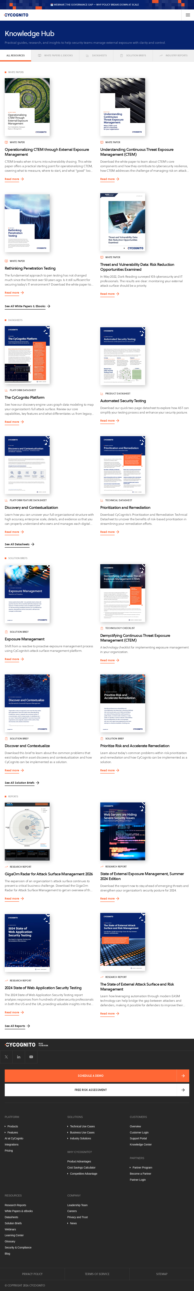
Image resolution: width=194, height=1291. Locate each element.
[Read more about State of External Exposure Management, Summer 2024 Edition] (144, 831)
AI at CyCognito (14, 1138)
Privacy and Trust (77, 1217)
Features (12, 1132)
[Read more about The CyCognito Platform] (49, 355)
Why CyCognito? (79, 1152)
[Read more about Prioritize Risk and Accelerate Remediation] (144, 703)
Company (74, 1195)
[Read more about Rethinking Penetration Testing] (49, 223)
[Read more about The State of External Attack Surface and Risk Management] (144, 942)
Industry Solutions (80, 1138)
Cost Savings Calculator (81, 1167)
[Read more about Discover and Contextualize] (49, 703)
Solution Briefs (133, 55)
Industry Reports (173, 55)
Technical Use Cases (82, 1126)
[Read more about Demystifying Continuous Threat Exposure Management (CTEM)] (144, 593)
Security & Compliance (18, 1247)
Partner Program (142, 1167)
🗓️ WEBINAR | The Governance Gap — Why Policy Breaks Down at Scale (94, 4)
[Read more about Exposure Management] (49, 594)
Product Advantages (79, 1161)
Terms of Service (97, 1274)
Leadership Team (77, 1205)
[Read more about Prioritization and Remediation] (144, 465)
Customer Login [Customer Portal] (139, 1132)
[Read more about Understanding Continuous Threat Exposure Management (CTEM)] (144, 107)
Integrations (12, 1144)
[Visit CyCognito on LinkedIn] (18, 1057)
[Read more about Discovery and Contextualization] (49, 465)
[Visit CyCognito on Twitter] (6, 1057)
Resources (13, 1195)
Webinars (10, 1229)
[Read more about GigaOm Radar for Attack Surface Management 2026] (49, 832)
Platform (12, 1117)
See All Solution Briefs (19, 783)
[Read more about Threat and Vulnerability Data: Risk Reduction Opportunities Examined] (144, 222)
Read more (12, 179)
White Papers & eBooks (55, 55)
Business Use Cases (82, 1132)
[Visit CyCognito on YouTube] (31, 1057)
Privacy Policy (32, 1274)
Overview (135, 1126)
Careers (72, 1211)
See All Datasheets (17, 544)
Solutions (75, 1117)
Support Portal (138, 1138)
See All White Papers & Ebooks (25, 306)
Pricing (9, 1150)
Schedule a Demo (91, 1076)
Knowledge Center (141, 1144)
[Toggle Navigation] (187, 14)
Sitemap (161, 1274)
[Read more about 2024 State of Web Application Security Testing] (49, 943)
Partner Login (138, 1179)
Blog (7, 1253)
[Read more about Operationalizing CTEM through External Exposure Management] (49, 107)
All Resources (15, 55)
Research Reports (15, 1205)
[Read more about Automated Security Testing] (144, 356)
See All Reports (15, 1026)
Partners (137, 1158)
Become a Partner (140, 1173)
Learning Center (14, 1235)
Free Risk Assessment (91, 1090)
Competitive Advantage (83, 1173)
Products (12, 1126)
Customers (138, 1117)
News (73, 1223)
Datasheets (96, 55)
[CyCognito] (16, 14)
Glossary (10, 1241)
